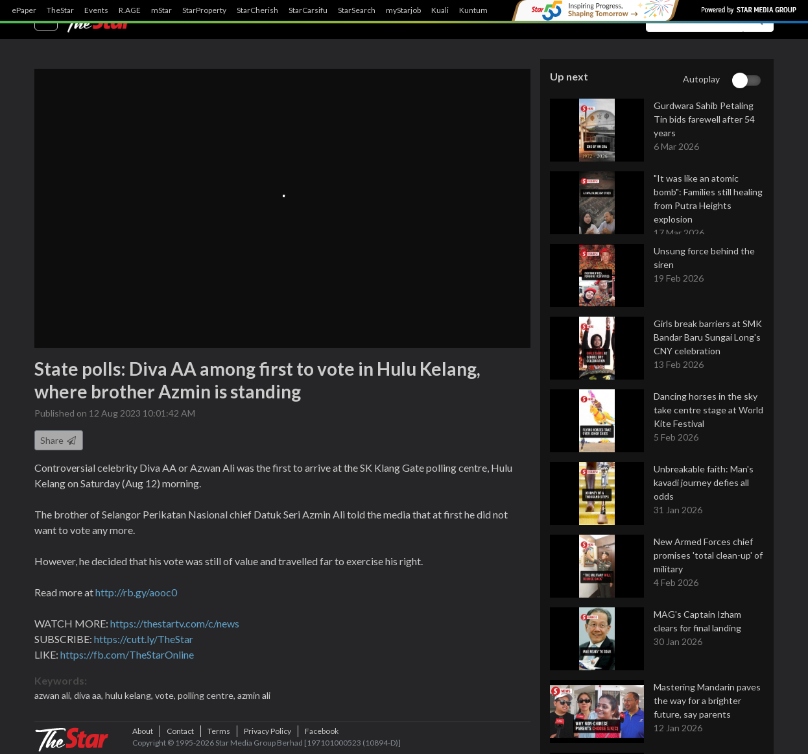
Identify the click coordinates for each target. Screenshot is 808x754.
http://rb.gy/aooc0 (136, 592)
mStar (161, 10)
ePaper (24, 10)
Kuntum (473, 10)
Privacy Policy (267, 731)
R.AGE (130, 10)
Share (58, 440)
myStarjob (403, 10)
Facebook (322, 731)
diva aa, (89, 695)
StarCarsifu (308, 10)
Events (96, 10)
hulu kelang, (130, 695)
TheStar (60, 10)
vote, (166, 695)
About (142, 731)
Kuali (440, 10)
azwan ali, (54, 695)
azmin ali (253, 695)
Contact (180, 731)
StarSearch (356, 10)
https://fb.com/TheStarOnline (127, 654)
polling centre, (207, 695)
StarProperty (204, 10)
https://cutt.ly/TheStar (143, 639)
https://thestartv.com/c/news (174, 623)
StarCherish (257, 10)
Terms (219, 731)
